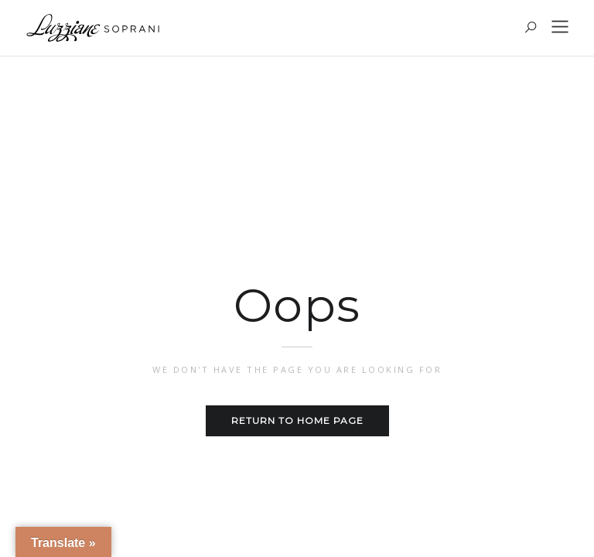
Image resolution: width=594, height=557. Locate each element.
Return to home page (297, 420)
